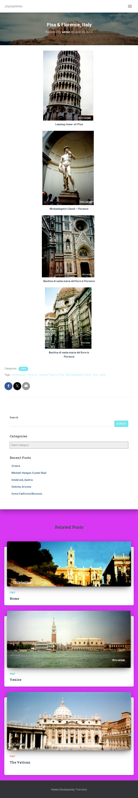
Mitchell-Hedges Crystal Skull (29, 472)
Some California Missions (27, 493)
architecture (19, 374)
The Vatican (20, 762)
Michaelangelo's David (78, 374)
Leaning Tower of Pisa (51, 374)
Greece (16, 465)
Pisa (95, 374)
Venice (15, 679)
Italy (23, 369)
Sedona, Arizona (21, 486)
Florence (32, 374)
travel (103, 374)
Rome (14, 598)
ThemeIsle (81, 789)
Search (14, 417)
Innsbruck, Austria (22, 479)
